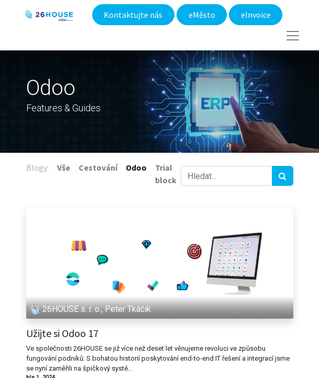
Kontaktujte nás (133, 14)
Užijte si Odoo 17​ (62, 333)
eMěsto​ (202, 14)
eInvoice (256, 14)
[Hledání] (282, 176)
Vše (63, 167)
